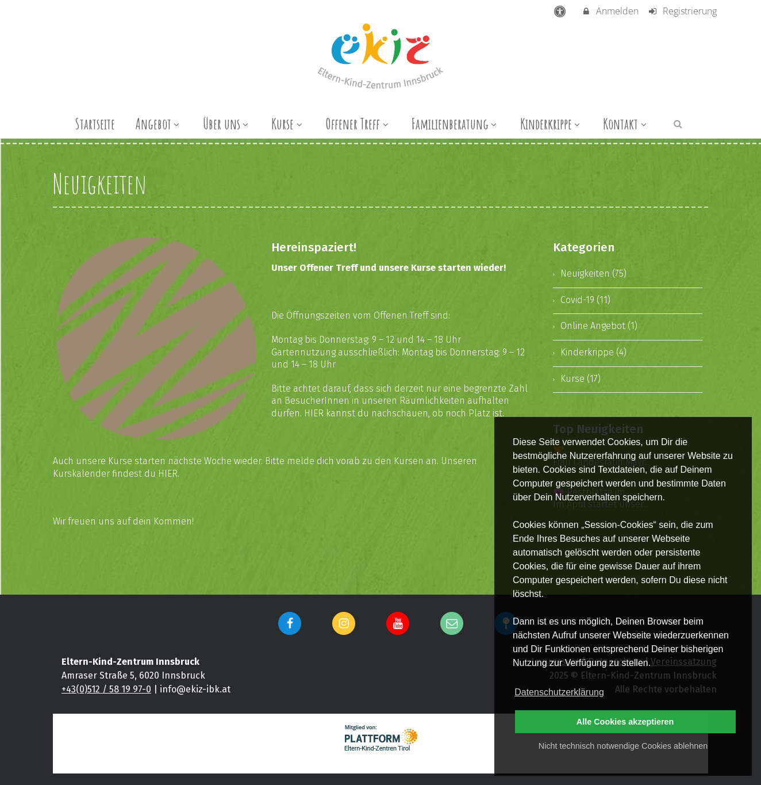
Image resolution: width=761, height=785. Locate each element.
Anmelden (610, 11)
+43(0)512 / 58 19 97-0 (106, 689)
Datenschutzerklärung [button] (559, 692)
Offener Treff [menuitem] (358, 123)
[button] (678, 123)
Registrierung (682, 11)
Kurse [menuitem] (288, 123)
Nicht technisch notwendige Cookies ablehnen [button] (623, 745)
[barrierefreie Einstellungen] (561, 11)
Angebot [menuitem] (159, 123)
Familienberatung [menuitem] (455, 123)
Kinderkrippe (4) (593, 352)
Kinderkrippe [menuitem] (551, 123)
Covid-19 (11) (585, 299)
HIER (314, 413)
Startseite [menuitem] (95, 123)
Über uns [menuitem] (227, 123)
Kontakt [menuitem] (626, 123)
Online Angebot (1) (598, 325)
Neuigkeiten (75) (593, 273)
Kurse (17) (580, 378)
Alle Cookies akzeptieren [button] (625, 721)
